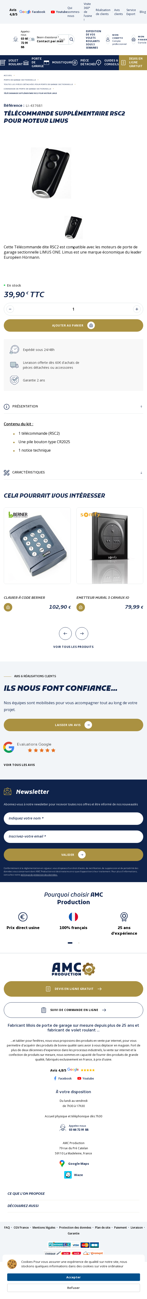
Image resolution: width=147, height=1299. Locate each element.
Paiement (120, 1228)
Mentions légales (44, 1228)
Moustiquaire (59, 62)
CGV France (21, 1228)
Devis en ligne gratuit (132, 62)
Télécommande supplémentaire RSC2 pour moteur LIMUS (30, 93)
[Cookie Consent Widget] (73, 1281)
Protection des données (75, 1228)
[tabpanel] (74, 227)
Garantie (74, 1233)
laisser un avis (68, 725)
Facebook (36, 12)
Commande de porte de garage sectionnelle (27, 88)
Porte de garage (33, 62)
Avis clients (118, 12)
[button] (70, 943)
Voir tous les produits (73, 647)
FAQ (7, 1228)
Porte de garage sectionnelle (20, 79)
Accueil (8, 75)
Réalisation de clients (103, 12)
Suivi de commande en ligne (74, 1010)
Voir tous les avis (19, 765)
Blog (143, 12)
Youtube (59, 12)
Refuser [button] (128, 1281)
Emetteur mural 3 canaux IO (102, 598)
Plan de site (102, 1228)
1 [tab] (73, 248)
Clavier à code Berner (24, 598)
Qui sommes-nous (73, 12)
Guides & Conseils (107, 62)
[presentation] (65, 633)
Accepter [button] (101, 1281)
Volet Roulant (11, 62)
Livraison (137, 1228)
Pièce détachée (84, 62)
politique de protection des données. (39, 874)
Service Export (131, 12)
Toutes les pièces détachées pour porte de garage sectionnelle (38, 84)
